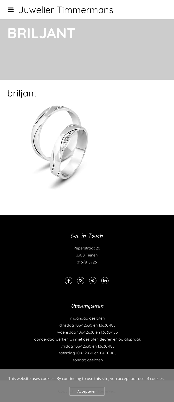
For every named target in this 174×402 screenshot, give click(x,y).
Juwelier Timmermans (65, 9)
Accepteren (87, 391)
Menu (12, 9)
